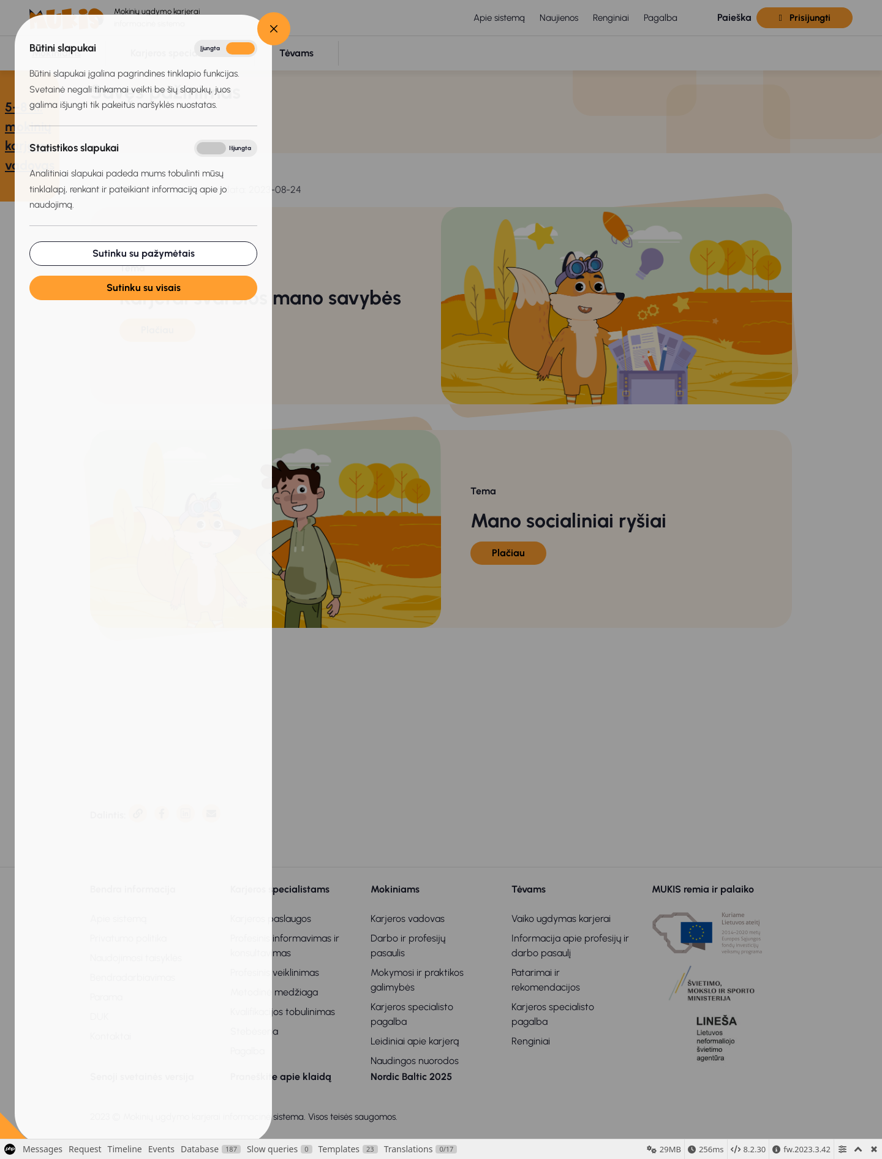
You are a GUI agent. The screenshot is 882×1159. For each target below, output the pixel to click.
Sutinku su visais (144, 287)
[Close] (273, 28)
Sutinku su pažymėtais (143, 253)
